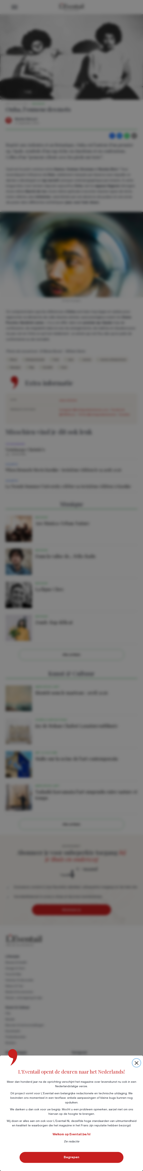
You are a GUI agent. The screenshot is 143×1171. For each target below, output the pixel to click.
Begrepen (71, 1157)
